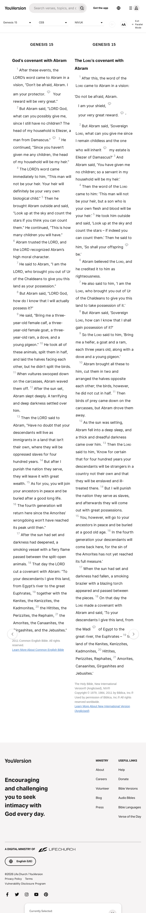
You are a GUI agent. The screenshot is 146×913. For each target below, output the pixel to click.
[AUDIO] (112, 24)
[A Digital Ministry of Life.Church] (73, 847)
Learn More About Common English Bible (38, 649)
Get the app (100, 7)
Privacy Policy (13, 878)
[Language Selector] (119, 8)
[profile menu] (133, 8)
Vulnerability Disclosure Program (25, 883)
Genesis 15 (17, 22)
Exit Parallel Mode (137, 24)
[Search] (53, 8)
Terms (29, 878)
